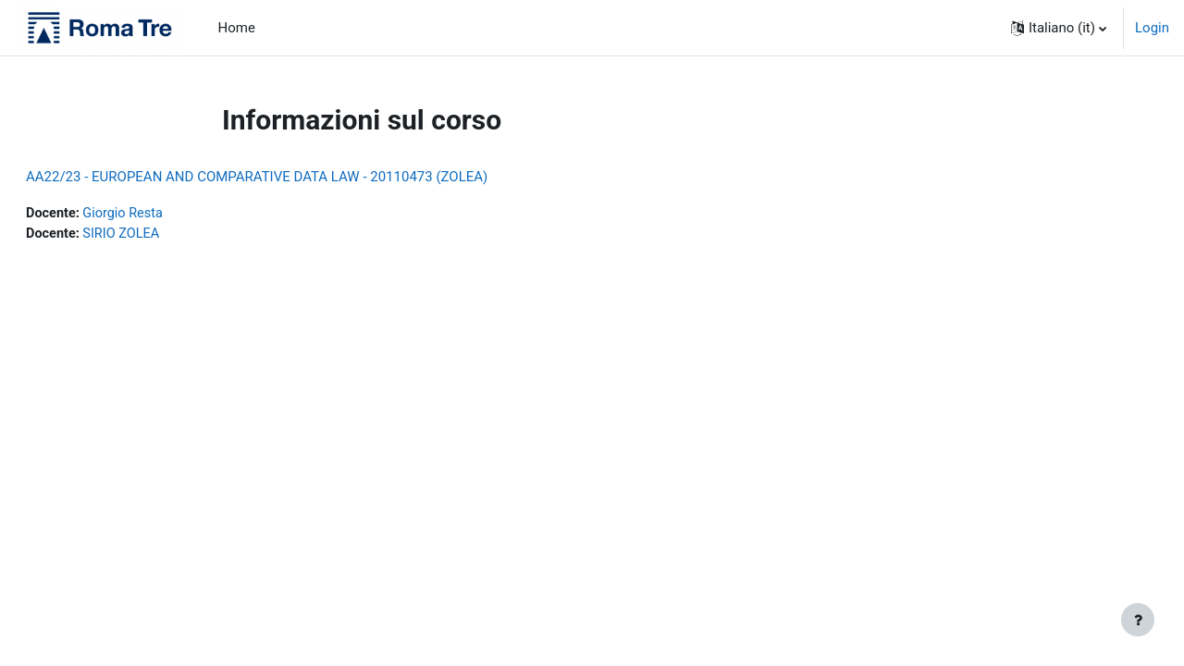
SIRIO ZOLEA (169, 235)
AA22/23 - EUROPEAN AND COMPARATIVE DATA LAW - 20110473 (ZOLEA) (301, 176)
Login (1152, 27)
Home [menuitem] (236, 27)
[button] (1058, 28)
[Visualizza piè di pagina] (1137, 619)
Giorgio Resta (171, 213)
